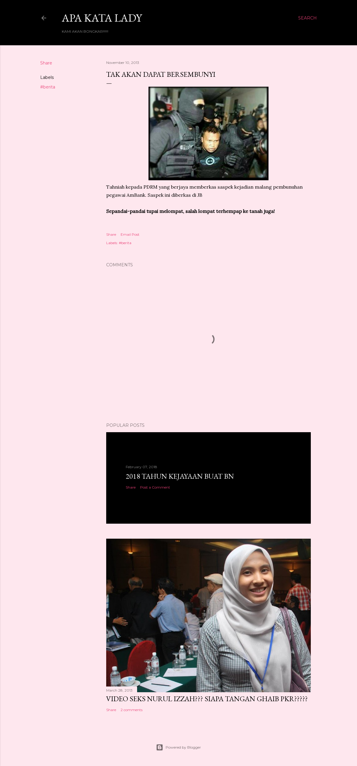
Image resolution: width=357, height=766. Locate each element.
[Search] (307, 18)
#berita (47, 87)
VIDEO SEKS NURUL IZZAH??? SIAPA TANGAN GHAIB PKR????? (207, 698)
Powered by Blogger (178, 747)
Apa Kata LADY (102, 18)
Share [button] (46, 63)
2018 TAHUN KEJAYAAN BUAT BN (180, 476)
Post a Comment (155, 487)
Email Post (130, 234)
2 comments (131, 710)
